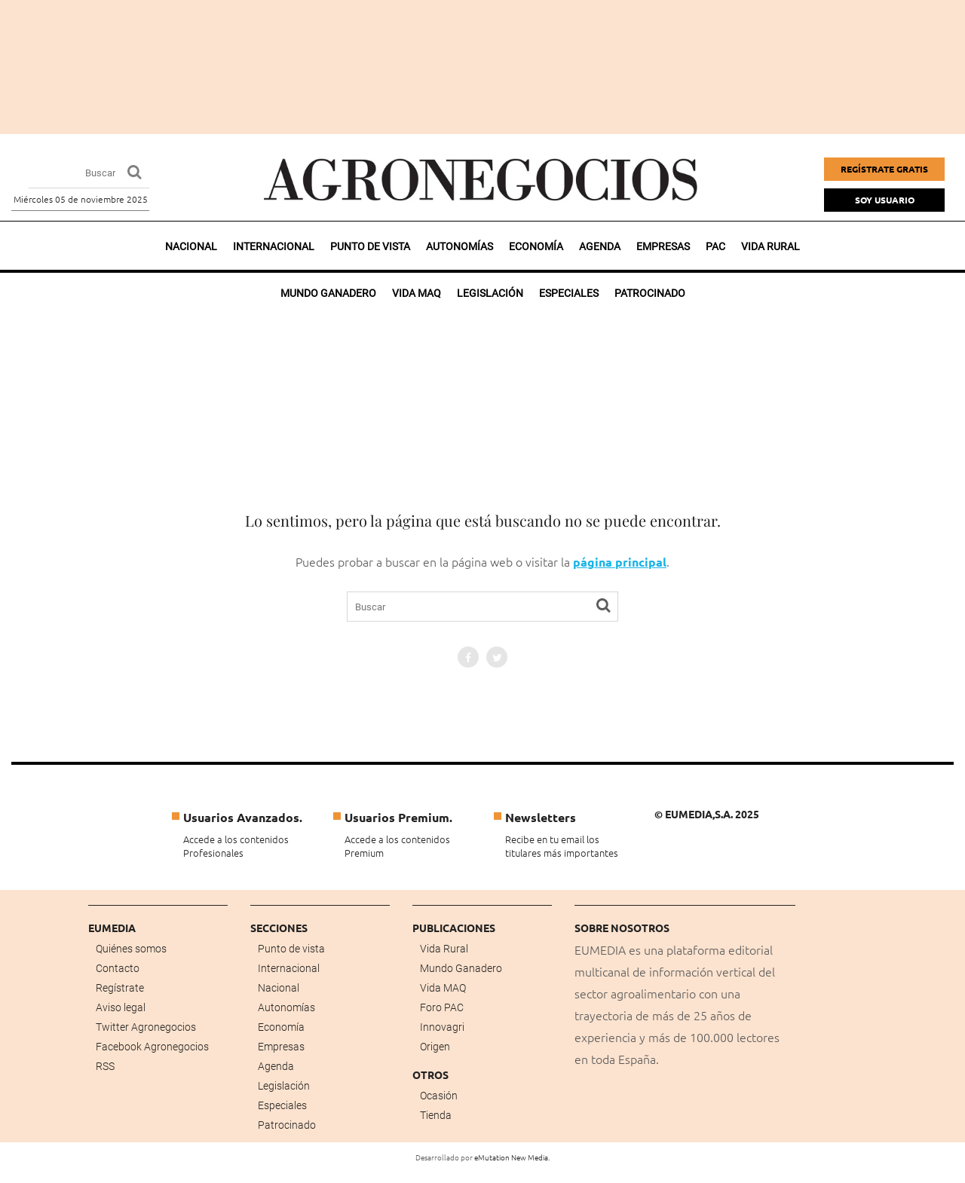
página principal (619, 562)
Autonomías (459, 246)
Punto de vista (370, 246)
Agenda (599, 246)
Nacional (191, 246)
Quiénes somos (131, 949)
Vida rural (770, 246)
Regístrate (120, 988)
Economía (536, 246)
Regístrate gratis (884, 169)
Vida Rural (444, 949)
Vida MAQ (443, 988)
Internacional (273, 246)
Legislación (284, 1086)
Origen (435, 1047)
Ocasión (439, 1096)
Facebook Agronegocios (152, 1047)
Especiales (282, 1105)
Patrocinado (287, 1125)
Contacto (117, 968)
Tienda (436, 1115)
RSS (105, 1066)
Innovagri (442, 1027)
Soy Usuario (884, 200)
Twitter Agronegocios (146, 1027)
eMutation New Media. (512, 1157)
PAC (715, 246)
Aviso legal (121, 1007)
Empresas (663, 246)
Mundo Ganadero (461, 968)
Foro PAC (442, 1007)
